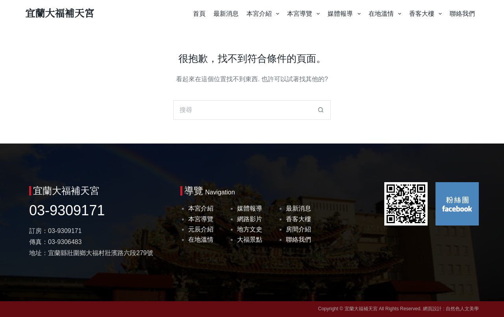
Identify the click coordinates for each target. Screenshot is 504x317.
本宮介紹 (264, 14)
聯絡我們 (462, 13)
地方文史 (249, 229)
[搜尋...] (242, 110)
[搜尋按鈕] (321, 110)
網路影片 (249, 219)
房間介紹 (298, 229)
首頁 (199, 13)
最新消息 (226, 13)
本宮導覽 (305, 14)
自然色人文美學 (462, 308)
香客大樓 (427, 14)
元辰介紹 (200, 229)
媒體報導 (345, 14)
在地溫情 (386, 14)
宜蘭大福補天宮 (59, 13)
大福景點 (249, 239)
